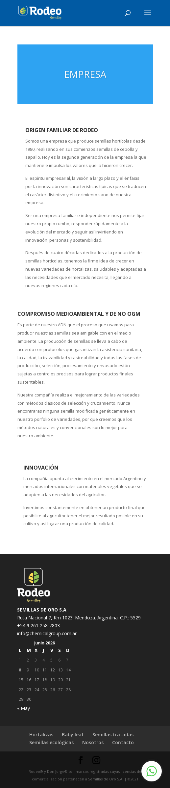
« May (23, 708)
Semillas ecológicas (51, 742)
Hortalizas (41, 734)
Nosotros (93, 742)
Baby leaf (73, 734)
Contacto (123, 742)
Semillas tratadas (113, 734)
